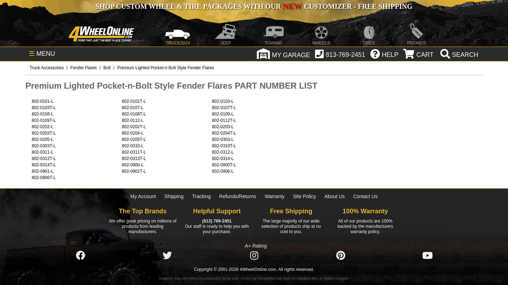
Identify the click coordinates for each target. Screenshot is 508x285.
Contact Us (365, 196)
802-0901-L (42, 171)
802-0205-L (42, 139)
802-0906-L (223, 171)
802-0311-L (42, 152)
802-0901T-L (134, 171)
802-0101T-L (134, 101)
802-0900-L (133, 164)
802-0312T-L (44, 158)
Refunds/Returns (237, 196)
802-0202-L (42, 126)
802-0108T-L (134, 114)
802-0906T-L (44, 177)
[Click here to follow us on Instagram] (254, 256)
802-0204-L (133, 133)
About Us (335, 196)
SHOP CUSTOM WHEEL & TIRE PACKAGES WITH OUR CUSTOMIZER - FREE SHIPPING (254, 6)
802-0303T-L (44, 145)
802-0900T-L (224, 164)
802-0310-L (133, 145)
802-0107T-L (224, 107)
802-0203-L (223, 126)
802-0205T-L (134, 139)
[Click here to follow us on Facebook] (80, 256)
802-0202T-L (134, 126)
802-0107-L (133, 107)
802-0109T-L (44, 120)
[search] (458, 54)
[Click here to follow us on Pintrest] (341, 256)
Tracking (201, 196)
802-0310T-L (224, 145)
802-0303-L (223, 139)
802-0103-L (223, 101)
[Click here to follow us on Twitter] (167, 256)
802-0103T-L (44, 107)
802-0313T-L (134, 158)
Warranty (274, 196)
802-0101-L (42, 101)
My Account (143, 196)
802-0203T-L (44, 133)
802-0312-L (223, 152)
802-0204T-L (224, 133)
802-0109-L (223, 114)
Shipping (174, 196)
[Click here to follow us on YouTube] (428, 256)
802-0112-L (133, 120)
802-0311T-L (134, 152)
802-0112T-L (224, 120)
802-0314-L (223, 158)
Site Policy (304, 196)
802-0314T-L (44, 164)
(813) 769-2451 (216, 221)
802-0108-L (42, 114)
